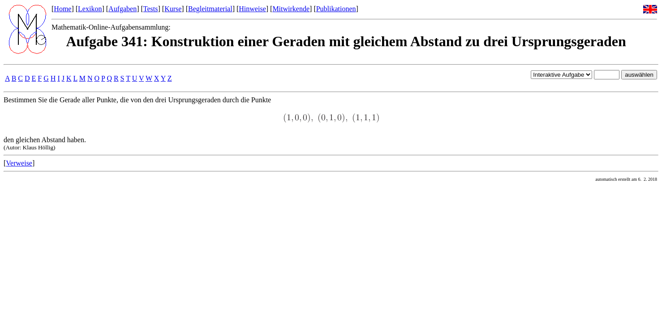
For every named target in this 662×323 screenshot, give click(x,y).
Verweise (19, 163)
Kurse (172, 9)
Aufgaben (122, 9)
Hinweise (252, 9)
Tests (150, 9)
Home (62, 9)
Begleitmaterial (210, 9)
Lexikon (90, 9)
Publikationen (336, 9)
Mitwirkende (291, 9)
